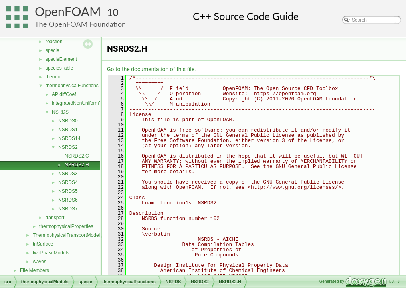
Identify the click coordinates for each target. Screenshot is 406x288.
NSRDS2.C (77, 156)
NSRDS (60, 112)
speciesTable (59, 68)
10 (113, 12)
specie (52, 50)
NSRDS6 (68, 200)
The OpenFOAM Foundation (80, 24)
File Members (34, 270)
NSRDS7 (68, 209)
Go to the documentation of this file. (151, 69)
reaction (54, 41)
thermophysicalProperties (66, 226)
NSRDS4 (68, 182)
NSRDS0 (68, 121)
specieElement (61, 59)
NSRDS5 (68, 191)
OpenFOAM (68, 11)
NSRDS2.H (77, 165)
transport (55, 217)
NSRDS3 (68, 173)
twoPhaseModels (51, 253)
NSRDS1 (68, 129)
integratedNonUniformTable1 (82, 103)
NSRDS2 (68, 147)
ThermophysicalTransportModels (67, 235)
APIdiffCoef (64, 94)
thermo (53, 77)
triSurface (43, 244)
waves (39, 261)
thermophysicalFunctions (72, 85)
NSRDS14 (69, 138)
